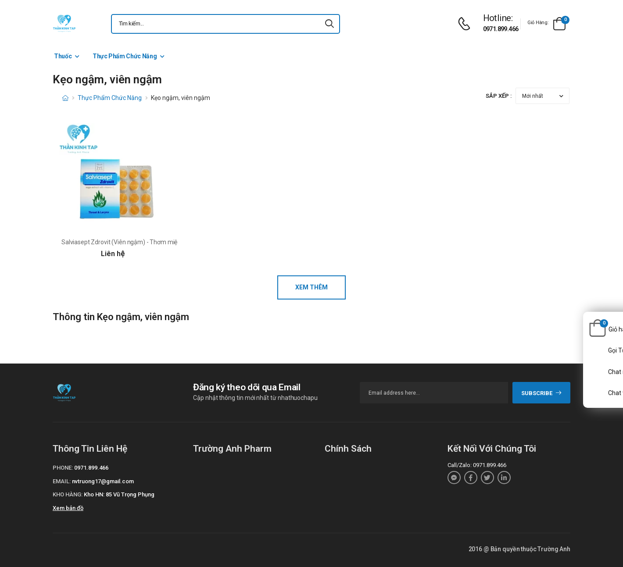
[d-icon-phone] (466, 24)
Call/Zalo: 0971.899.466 (477, 465)
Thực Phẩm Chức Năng (125, 56)
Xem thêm (311, 287)
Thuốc (63, 56)
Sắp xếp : (499, 96)
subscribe (541, 393)
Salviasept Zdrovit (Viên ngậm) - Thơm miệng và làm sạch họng (147, 242)
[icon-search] (329, 24)
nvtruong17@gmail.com (103, 481)
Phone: (63, 467)
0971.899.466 (501, 29)
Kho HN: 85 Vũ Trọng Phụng (119, 494)
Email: (62, 481)
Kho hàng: (67, 494)
